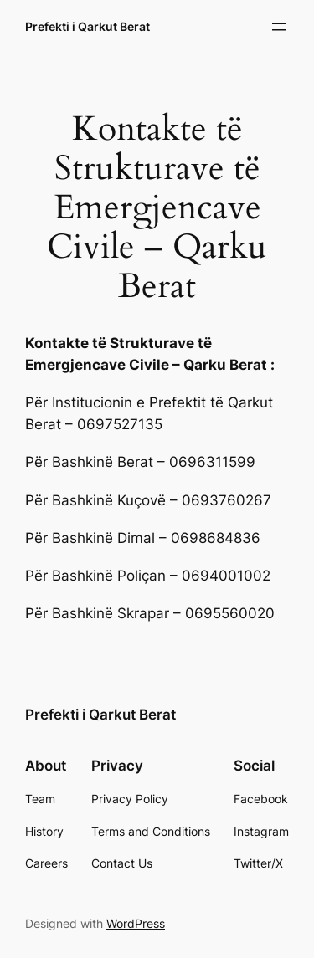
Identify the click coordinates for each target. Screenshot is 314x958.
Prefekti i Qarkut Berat (87, 26)
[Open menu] (279, 27)
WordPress (135, 923)
